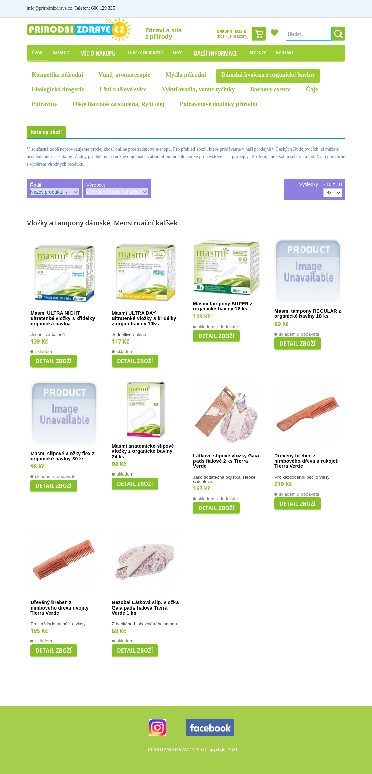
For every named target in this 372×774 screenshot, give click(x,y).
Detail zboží (54, 361)
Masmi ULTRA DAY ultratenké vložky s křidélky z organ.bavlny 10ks (144, 318)
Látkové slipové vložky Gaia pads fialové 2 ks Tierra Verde (226, 461)
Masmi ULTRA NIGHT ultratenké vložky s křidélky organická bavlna (62, 318)
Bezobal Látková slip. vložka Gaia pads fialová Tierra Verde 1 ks (145, 608)
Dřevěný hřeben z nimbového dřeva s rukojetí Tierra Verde (306, 461)
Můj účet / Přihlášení (295, 8)
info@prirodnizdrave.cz (49, 8)
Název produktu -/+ (50, 192)
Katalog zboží (46, 132)
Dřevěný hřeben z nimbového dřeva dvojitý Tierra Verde (59, 608)
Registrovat (334, 8)
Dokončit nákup (259, 34)
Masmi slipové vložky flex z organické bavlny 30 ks (62, 456)
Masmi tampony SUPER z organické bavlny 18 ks (222, 306)
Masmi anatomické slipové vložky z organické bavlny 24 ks (143, 451)
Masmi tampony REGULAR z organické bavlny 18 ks (307, 314)
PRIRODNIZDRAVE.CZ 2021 (193, 749)
